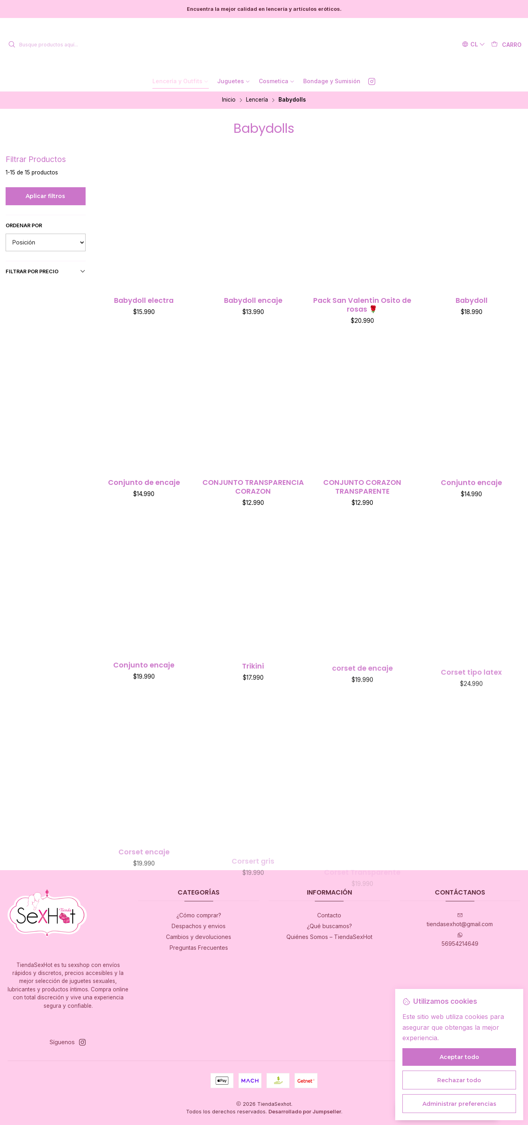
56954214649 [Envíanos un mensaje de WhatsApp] (460, 939)
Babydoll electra (144, 300)
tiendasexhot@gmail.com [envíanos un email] (460, 920)
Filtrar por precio (46, 271)
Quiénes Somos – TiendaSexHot (329, 936)
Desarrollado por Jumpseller (304, 1112)
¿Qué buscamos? (329, 926)
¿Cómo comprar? (198, 915)
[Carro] (506, 44)
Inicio (229, 100)
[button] (180, 81)
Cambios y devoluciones (198, 936)
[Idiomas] (473, 44)
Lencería (257, 100)
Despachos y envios (199, 926)
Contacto (329, 915)
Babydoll (472, 300)
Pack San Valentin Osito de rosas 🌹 (362, 305)
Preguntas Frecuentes (199, 947)
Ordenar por (24, 225)
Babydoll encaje (253, 300)
